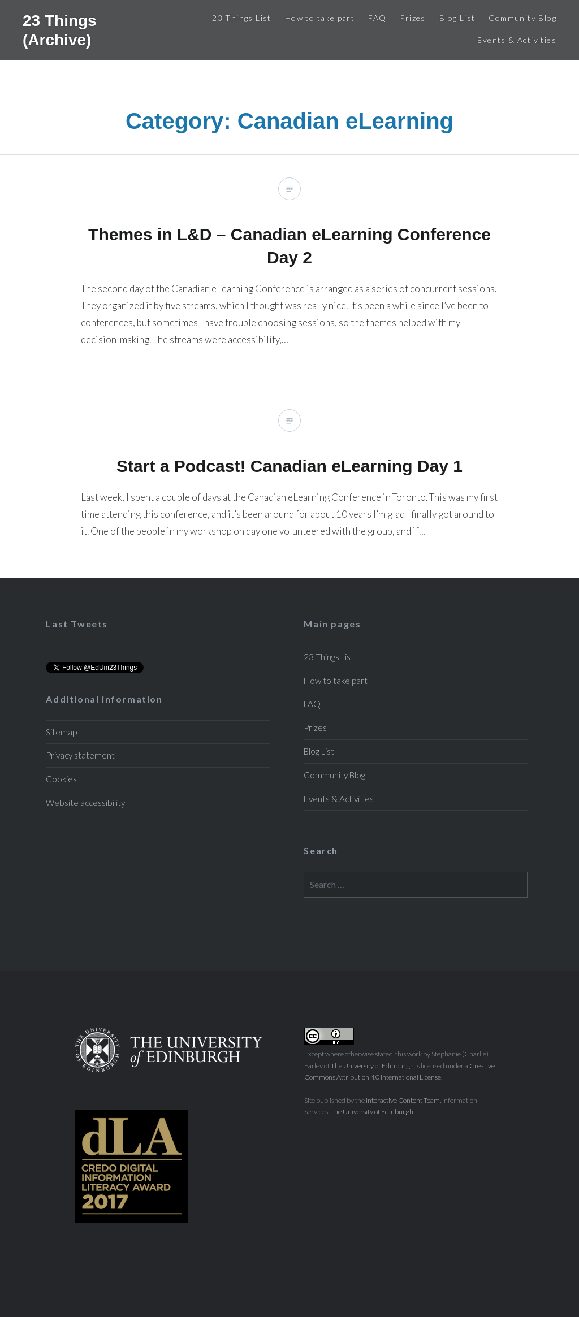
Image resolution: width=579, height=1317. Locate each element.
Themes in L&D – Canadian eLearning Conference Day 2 (289, 271)
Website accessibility (85, 803)
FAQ (377, 18)
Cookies (61, 779)
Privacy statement (80, 755)
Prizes (412, 18)
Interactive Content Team (403, 1100)
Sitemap (61, 732)
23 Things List (241, 18)
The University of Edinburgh (372, 1066)
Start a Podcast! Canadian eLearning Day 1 (289, 482)
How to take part (320, 18)
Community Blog (522, 18)
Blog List (457, 18)
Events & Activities (516, 40)
